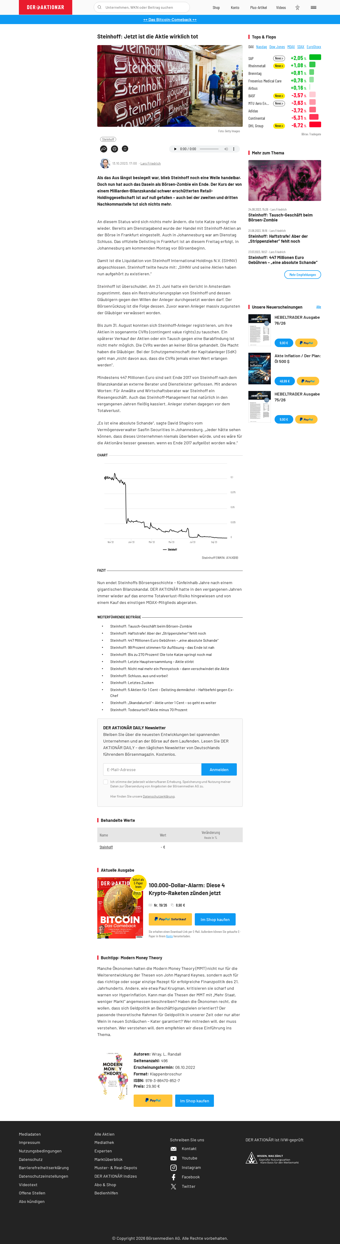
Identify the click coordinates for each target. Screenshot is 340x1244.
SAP (251, 58)
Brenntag (254, 73)
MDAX (291, 46)
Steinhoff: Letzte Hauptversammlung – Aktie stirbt (152, 661)
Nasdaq (261, 46)
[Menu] (312, 7)
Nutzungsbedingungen (40, 1150)
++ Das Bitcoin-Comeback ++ (170, 19)
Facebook (185, 1176)
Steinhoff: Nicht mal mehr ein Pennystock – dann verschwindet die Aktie (169, 668)
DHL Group (256, 125)
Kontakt (183, 1148)
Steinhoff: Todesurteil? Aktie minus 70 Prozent (148, 709)
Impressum (29, 1142)
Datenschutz (30, 1159)
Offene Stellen (32, 1192)
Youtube (183, 1157)
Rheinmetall (256, 65)
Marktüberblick (108, 1159)
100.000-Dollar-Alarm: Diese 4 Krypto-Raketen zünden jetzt (187, 889)
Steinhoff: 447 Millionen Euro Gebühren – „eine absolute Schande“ (164, 640)
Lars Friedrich (150, 163)
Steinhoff (108, 139)
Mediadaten (30, 1134)
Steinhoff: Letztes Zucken (132, 682)
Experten (103, 1150)
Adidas (253, 110)
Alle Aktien (104, 1134)
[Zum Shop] (216, 7)
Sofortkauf (170, 919)
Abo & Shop (105, 1184)
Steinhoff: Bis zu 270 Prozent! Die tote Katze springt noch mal (161, 654)
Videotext (28, 1184)
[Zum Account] (235, 7)
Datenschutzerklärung (158, 796)
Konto (169, 936)
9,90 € (284, 342)
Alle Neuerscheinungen (313, 307)
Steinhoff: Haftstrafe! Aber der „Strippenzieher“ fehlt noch (158, 633)
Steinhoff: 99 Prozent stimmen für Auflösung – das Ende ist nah (162, 647)
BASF (251, 95)
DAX (251, 46)
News (279, 58)
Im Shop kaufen (215, 919)
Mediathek (104, 1142)
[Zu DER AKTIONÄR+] (259, 7)
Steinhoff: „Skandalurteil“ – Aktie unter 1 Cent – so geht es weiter (163, 702)
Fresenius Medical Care (264, 80)
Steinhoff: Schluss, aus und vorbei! (139, 675)
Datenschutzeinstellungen (43, 1176)
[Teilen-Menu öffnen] (103, 149)
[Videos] (281, 7)
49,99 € (285, 381)
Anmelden (219, 769)
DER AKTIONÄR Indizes (115, 1176)
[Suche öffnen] (99, 7)
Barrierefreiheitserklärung (44, 1167)
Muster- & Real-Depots (115, 1167)
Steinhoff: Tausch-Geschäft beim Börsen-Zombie (151, 626)
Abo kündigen (32, 1201)
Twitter (183, 1186)
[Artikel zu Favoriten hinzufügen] (125, 148)
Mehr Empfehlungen (302, 274)
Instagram (185, 1167)
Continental (256, 118)
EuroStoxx (314, 46)
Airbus (253, 88)
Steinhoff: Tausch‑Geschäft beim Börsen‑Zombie (280, 217)
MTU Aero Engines (259, 103)
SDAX (300, 46)
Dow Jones (277, 46)
